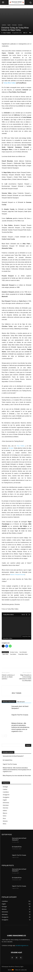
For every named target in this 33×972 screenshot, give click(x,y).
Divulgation (6, 797)
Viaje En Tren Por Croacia (19, 715)
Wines (4, 824)
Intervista (5, 808)
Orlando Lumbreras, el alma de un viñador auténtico (8, 677)
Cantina (5, 789)
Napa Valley (5, 654)
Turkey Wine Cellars (23, 654)
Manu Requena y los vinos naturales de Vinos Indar (17, 775)
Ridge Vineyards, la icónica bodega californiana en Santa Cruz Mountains (25, 677)
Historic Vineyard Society (17, 574)
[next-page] (6, 736)
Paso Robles (21, 446)
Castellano (7, 6)
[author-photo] (16, 690)
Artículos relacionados (9, 701)
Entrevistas (14, 25)
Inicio (2, 6)
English (9, 25)
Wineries (5, 821)
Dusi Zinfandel (23, 652)
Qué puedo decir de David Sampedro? (13, 756)
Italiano (5, 810)
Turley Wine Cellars (10, 83)
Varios (4, 816)
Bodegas (5, 787)
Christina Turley (14, 652)
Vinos (4, 818)
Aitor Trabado (7, 32)
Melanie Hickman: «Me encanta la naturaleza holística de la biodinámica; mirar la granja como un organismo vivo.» (20, 727)
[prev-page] (3, 736)
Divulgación (6, 794)
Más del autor (21, 701)
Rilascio (5, 813)
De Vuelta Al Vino (7, 760)
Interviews (20, 25)
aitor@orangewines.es (22, 945)
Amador (11, 448)
